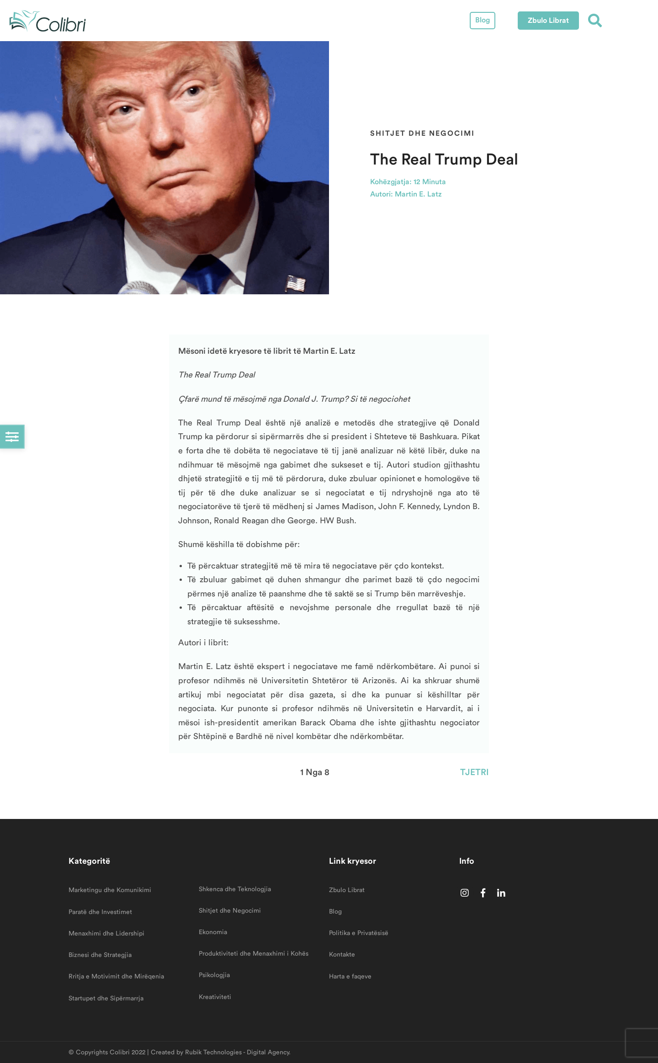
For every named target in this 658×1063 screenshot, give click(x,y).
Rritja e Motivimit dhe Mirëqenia (116, 976)
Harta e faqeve (350, 976)
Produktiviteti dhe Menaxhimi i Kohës (253, 954)
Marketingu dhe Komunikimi (110, 890)
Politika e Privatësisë (358, 933)
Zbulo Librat (347, 890)
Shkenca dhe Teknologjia (235, 889)
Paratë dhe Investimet (100, 912)
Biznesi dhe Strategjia (100, 955)
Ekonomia (213, 932)
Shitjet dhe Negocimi (422, 133)
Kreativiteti (215, 997)
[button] (548, 20)
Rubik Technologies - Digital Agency (237, 1052)
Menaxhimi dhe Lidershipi (106, 933)
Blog (482, 20)
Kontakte (342, 954)
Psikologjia (214, 975)
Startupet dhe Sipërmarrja (106, 998)
